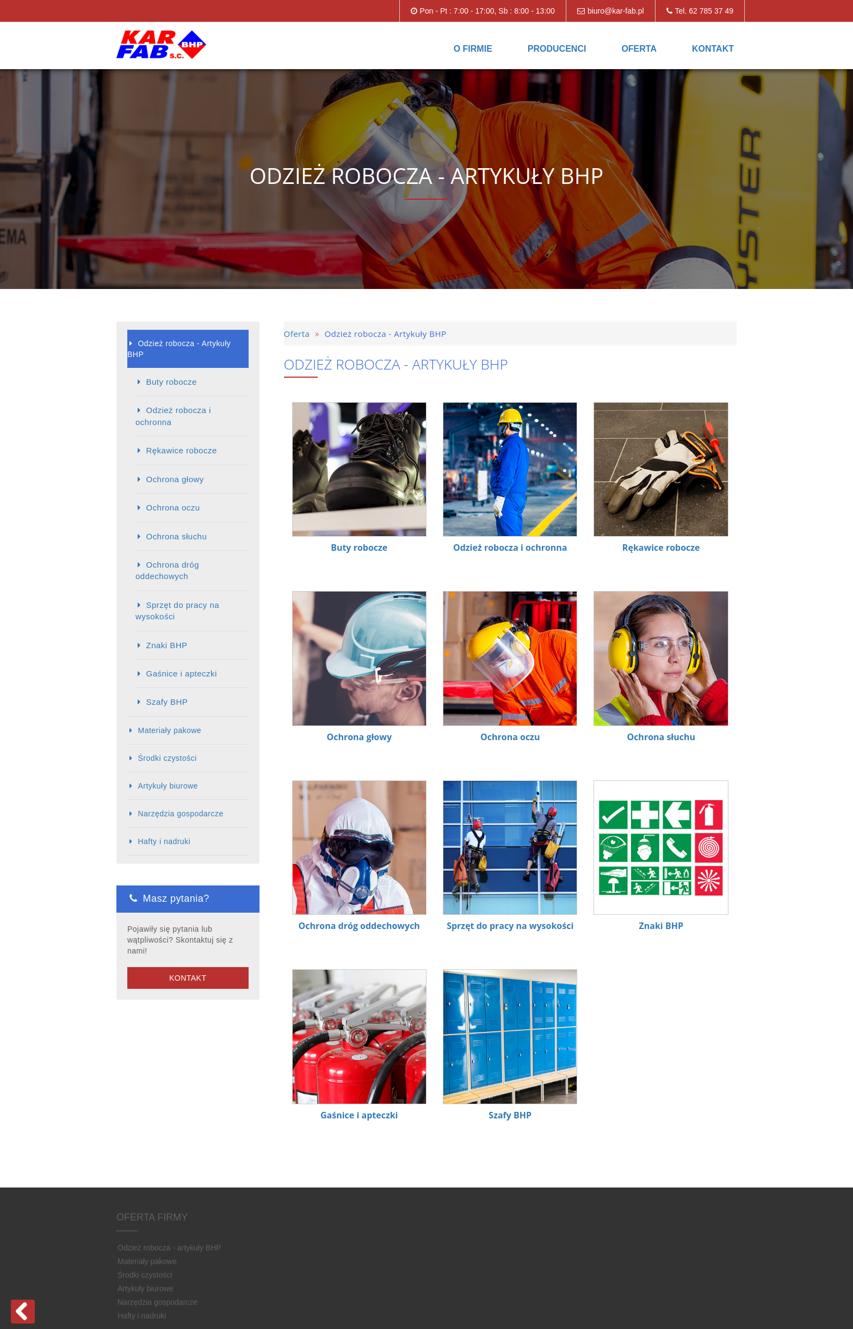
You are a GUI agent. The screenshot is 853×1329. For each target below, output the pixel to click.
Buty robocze (171, 381)
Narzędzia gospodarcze (180, 813)
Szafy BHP (167, 701)
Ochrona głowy (174, 479)
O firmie (473, 48)
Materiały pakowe (169, 730)
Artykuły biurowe (167, 786)
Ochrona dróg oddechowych (167, 570)
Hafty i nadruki (164, 841)
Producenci (557, 48)
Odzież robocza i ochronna (173, 415)
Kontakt (713, 48)
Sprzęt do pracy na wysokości (177, 610)
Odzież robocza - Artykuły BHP (179, 349)
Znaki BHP (166, 645)
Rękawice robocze (181, 450)
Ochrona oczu (173, 507)
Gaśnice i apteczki (181, 673)
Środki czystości (167, 758)
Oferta (639, 48)
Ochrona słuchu (176, 536)
